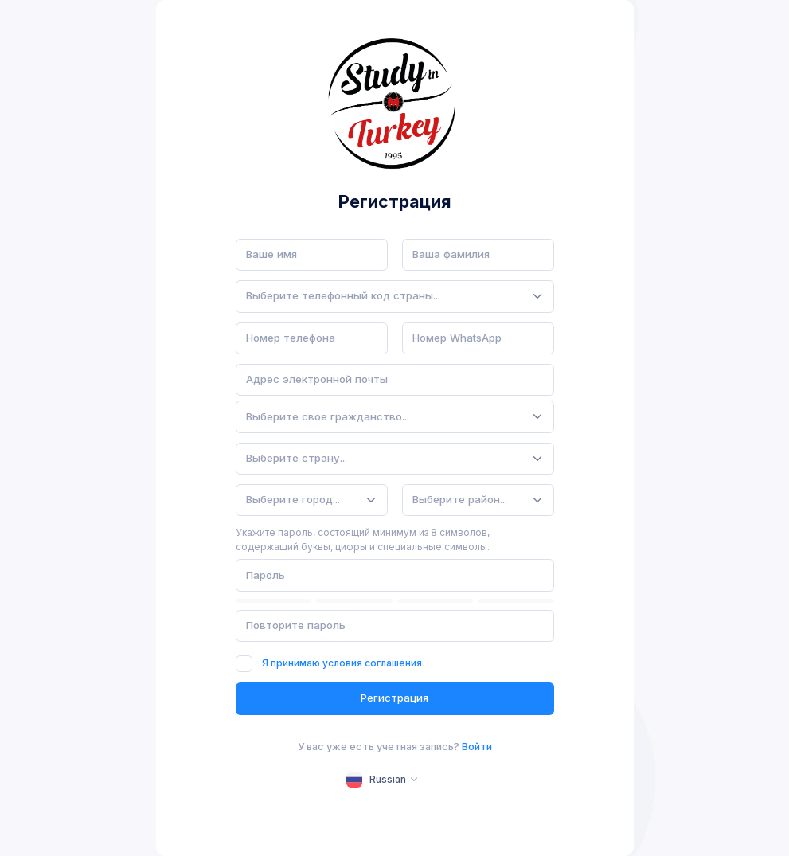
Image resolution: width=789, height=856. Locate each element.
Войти (477, 746)
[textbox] (343, 296)
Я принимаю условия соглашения (342, 663)
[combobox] (395, 296)
